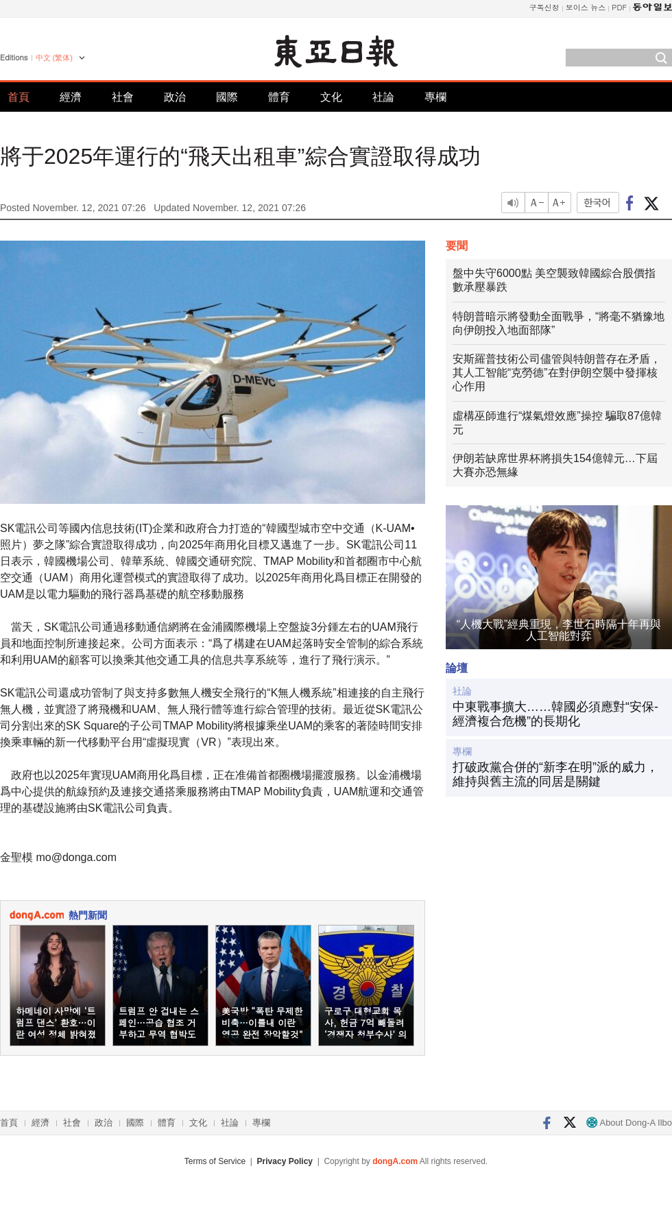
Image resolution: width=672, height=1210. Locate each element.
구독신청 (544, 7)
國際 (227, 97)
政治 (175, 97)
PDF (619, 7)
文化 (331, 97)
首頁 (18, 97)
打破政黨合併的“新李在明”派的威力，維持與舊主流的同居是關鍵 (555, 774)
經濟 (71, 97)
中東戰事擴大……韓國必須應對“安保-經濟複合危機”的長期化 (555, 714)
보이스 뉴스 (586, 7)
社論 (383, 97)
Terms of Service (214, 1161)
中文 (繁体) (54, 57)
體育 (279, 97)
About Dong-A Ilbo (629, 1122)
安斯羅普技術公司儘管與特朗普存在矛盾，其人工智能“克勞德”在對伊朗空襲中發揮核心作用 (557, 372)
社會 (123, 97)
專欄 (435, 97)
